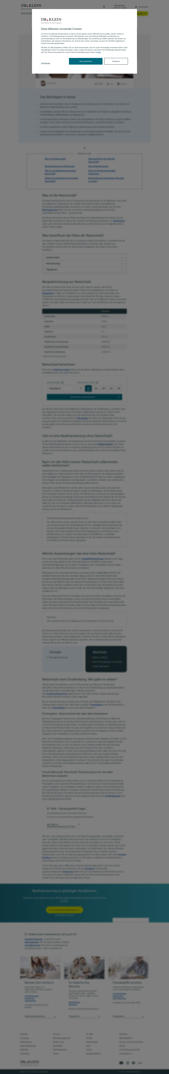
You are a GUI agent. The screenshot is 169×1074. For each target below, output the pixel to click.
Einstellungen (45, 63)
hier (99, 52)
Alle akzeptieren (85, 61)
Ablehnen (116, 61)
